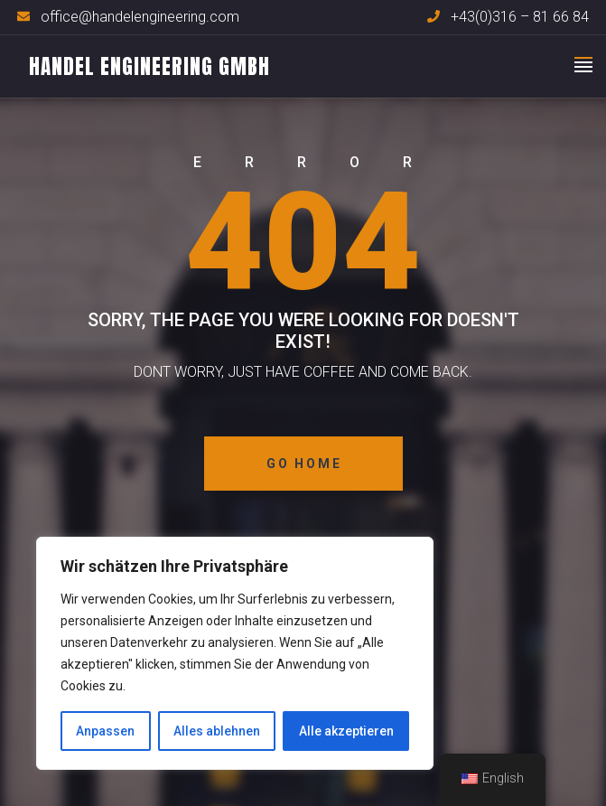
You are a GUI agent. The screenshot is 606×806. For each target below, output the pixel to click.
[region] (235, 653)
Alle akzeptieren (346, 731)
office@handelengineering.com (140, 17)
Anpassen (105, 731)
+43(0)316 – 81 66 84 (520, 17)
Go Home (304, 463)
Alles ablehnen (216, 731)
